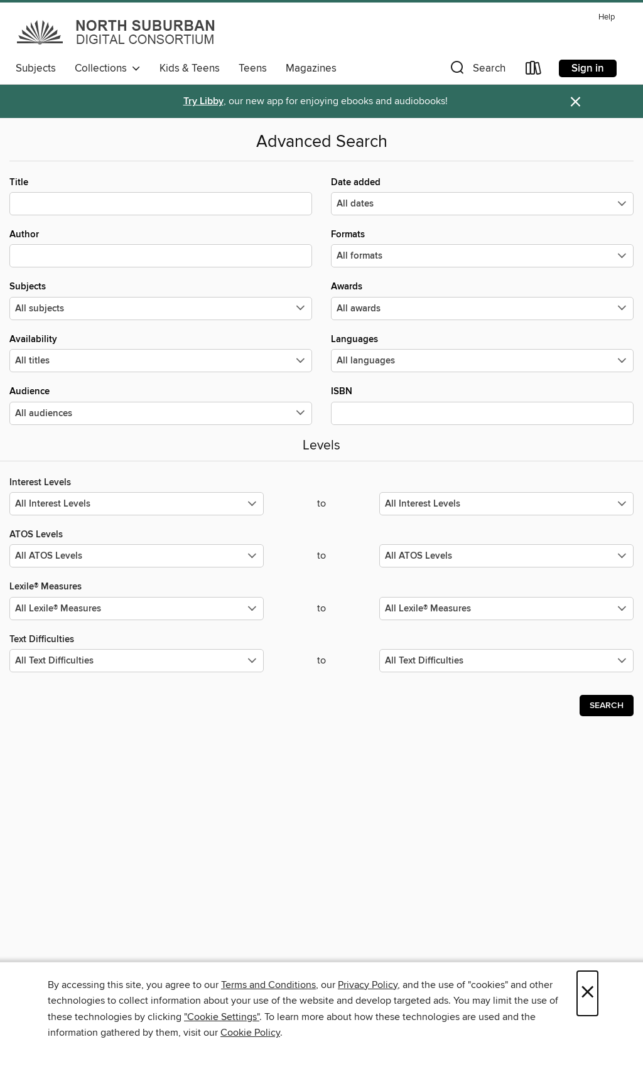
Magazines (311, 68)
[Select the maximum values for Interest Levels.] (506, 503)
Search (607, 705)
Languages (482, 352)
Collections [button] (108, 68)
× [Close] (587, 993)
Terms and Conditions (268, 985)
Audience (160, 404)
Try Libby (203, 101)
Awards (482, 300)
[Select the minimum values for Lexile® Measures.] (136, 608)
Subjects (36, 68)
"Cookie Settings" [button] (221, 1017)
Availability (160, 352)
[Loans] (534, 70)
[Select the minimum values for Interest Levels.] (136, 503)
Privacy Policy (367, 985)
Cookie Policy (250, 1032)
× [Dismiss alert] (575, 102)
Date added (482, 195)
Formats (482, 247)
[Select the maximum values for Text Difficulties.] (506, 660)
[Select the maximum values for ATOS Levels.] (506, 555)
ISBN (482, 404)
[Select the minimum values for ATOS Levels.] (136, 555)
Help (606, 17)
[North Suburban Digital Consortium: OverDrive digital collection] (116, 32)
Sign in (587, 68)
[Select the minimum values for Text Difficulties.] (136, 660)
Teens (253, 68)
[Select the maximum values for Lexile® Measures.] (506, 608)
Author (160, 247)
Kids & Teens (189, 68)
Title (160, 195)
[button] (476, 70)
